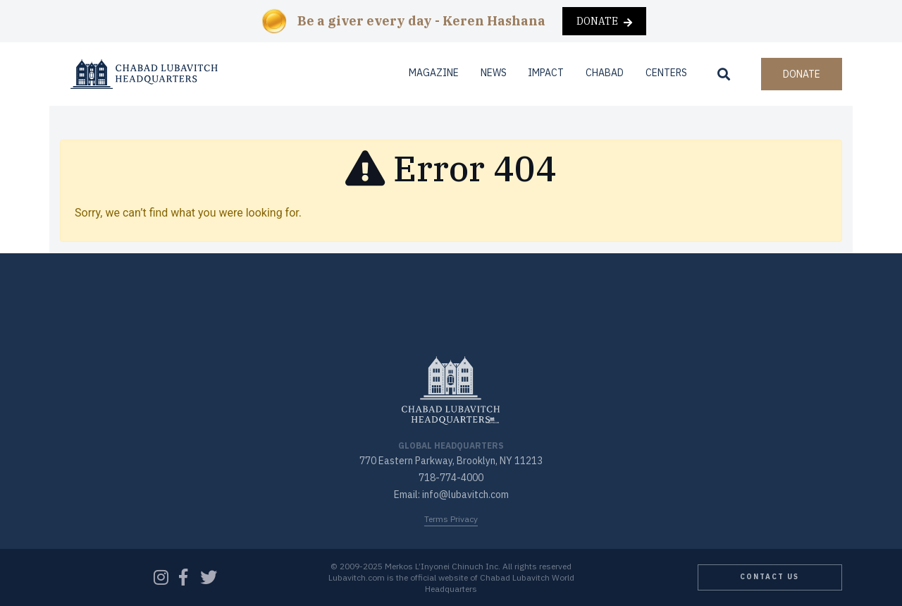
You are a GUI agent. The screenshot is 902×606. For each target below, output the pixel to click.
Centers (666, 72)
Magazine (434, 72)
